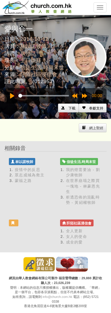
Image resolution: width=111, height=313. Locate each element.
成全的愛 (74, 242)
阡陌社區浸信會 (38, 74)
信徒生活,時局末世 (42, 67)
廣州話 (28, 53)
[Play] (12, 96)
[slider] (43, 96)
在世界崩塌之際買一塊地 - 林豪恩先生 (83, 186)
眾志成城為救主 (29, 175)
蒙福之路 (23, 180)
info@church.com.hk (57, 297)
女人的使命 (76, 236)
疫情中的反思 (27, 169)
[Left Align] (93, 108)
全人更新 (74, 231)
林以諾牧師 (33, 46)
